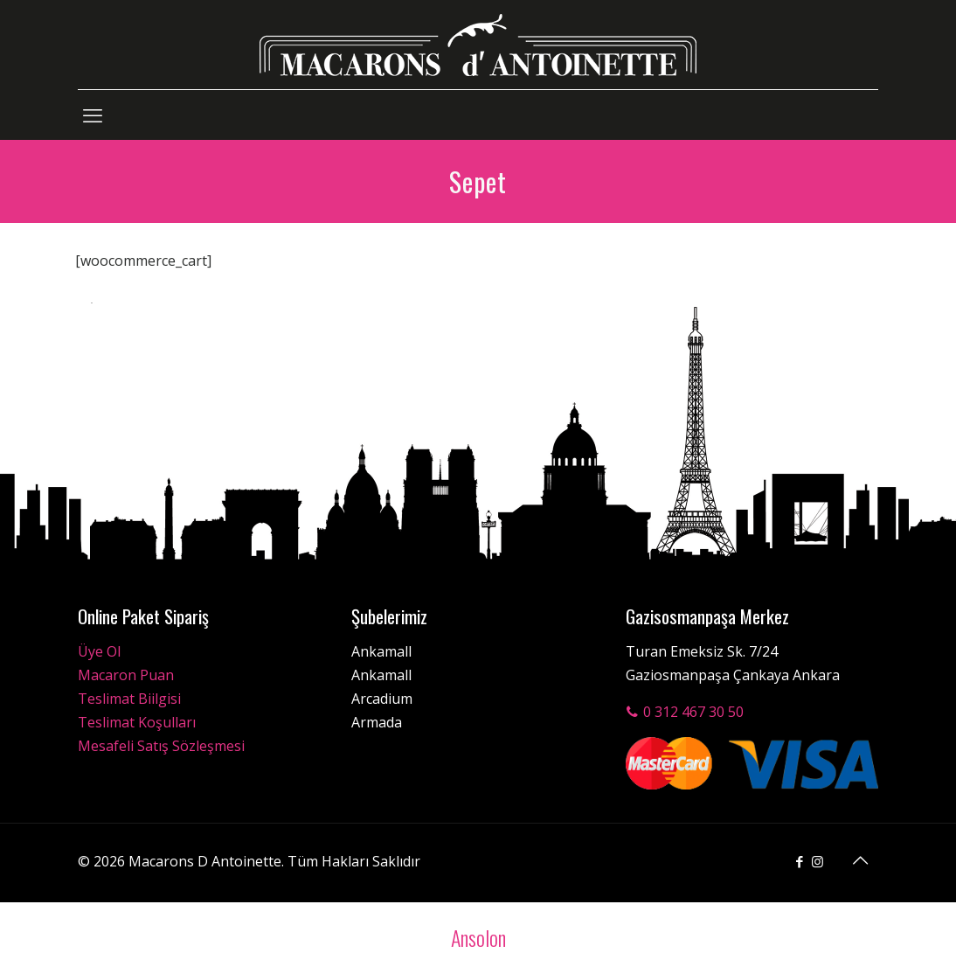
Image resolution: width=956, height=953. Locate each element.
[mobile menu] (92, 114)
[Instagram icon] (817, 861)
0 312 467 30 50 (685, 711)
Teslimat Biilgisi (129, 698)
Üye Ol (99, 651)
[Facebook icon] (799, 861)
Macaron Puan (126, 675)
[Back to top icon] (860, 860)
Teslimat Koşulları (137, 722)
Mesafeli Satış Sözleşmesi (161, 745)
